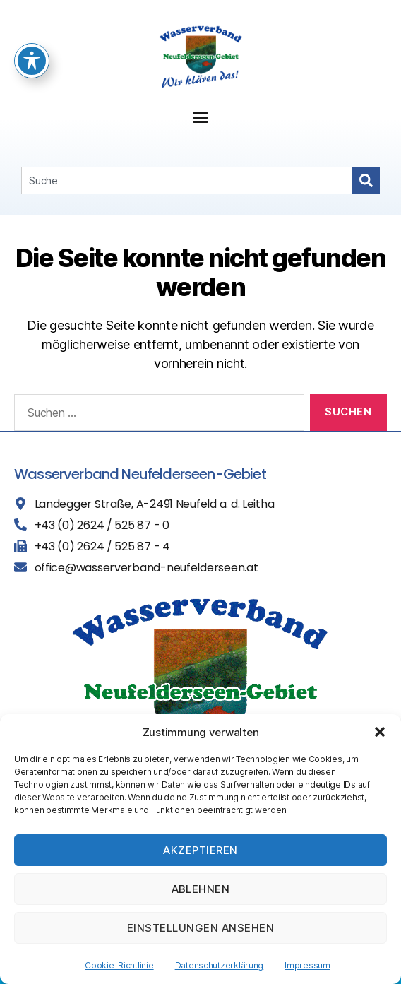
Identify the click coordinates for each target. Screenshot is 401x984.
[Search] (366, 180)
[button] (380, 732)
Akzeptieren (200, 850)
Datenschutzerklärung (219, 965)
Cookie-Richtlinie (119, 965)
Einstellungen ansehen (201, 928)
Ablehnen (201, 889)
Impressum (307, 965)
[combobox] (186, 180)
